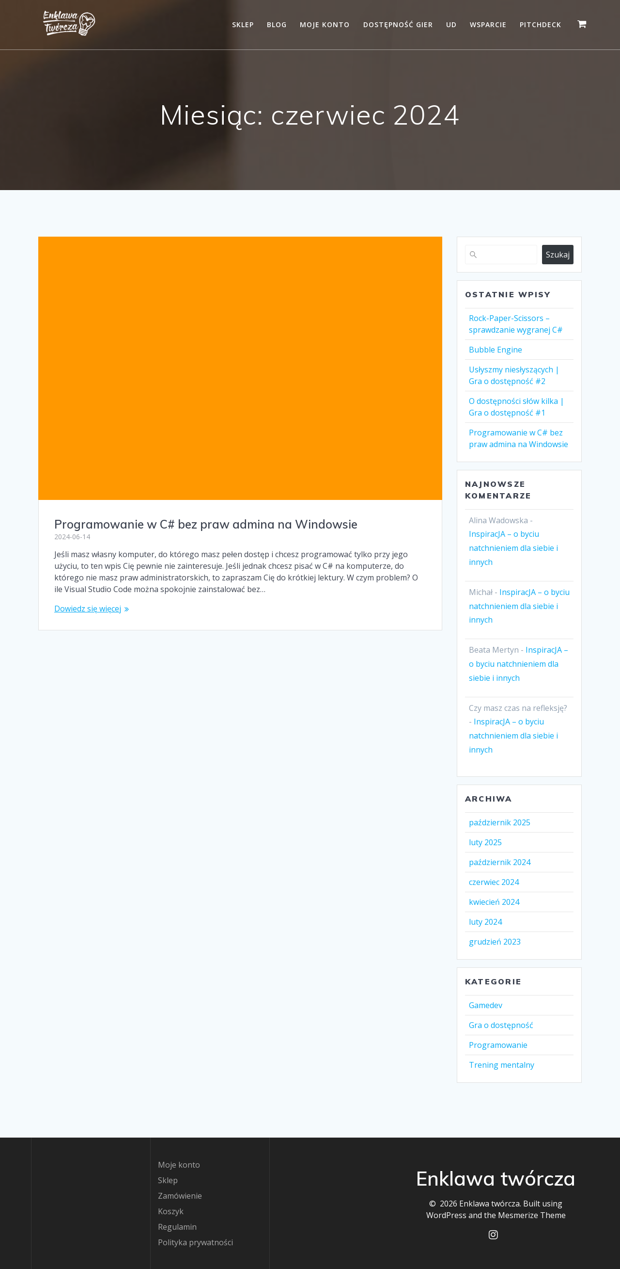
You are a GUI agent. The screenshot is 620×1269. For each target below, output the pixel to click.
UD (451, 24)
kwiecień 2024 (494, 902)
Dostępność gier (398, 24)
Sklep (243, 24)
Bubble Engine (495, 349)
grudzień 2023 (495, 941)
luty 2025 (485, 842)
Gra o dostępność (501, 1025)
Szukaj (558, 254)
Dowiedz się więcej (87, 608)
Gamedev (485, 1005)
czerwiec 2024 (494, 882)
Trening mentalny (501, 1065)
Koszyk (171, 1211)
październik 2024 (499, 862)
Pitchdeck (540, 24)
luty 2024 (485, 921)
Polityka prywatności (195, 1242)
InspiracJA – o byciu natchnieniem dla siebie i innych (513, 548)
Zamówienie (180, 1195)
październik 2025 (499, 822)
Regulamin (177, 1226)
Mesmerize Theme (532, 1215)
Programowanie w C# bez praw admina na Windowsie (205, 524)
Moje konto (325, 24)
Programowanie (498, 1045)
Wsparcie (488, 24)
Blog (277, 24)
